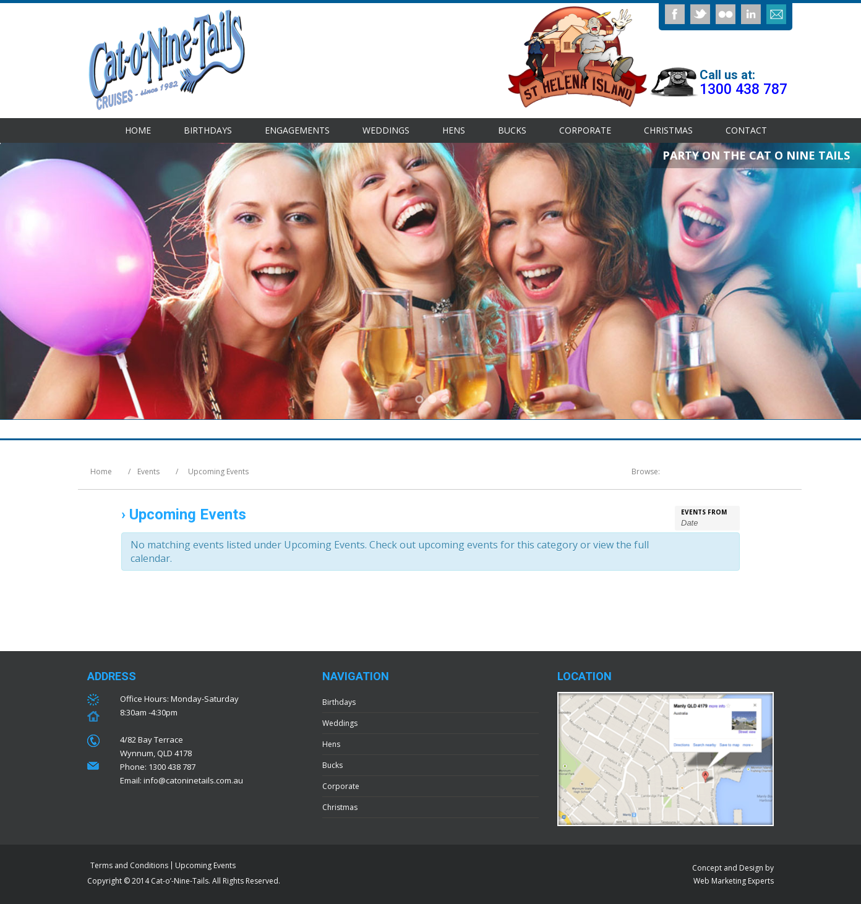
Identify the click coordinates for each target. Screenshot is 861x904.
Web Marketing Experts (733, 881)
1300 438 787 (743, 89)
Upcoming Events (205, 865)
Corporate (585, 130)
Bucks (512, 130)
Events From (704, 512)
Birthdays (208, 130)
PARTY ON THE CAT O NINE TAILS (756, 155)
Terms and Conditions (129, 865)
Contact (746, 130)
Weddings (385, 130)
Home (138, 130)
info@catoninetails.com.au (193, 780)
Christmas (668, 130)
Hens (453, 130)
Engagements (297, 130)
